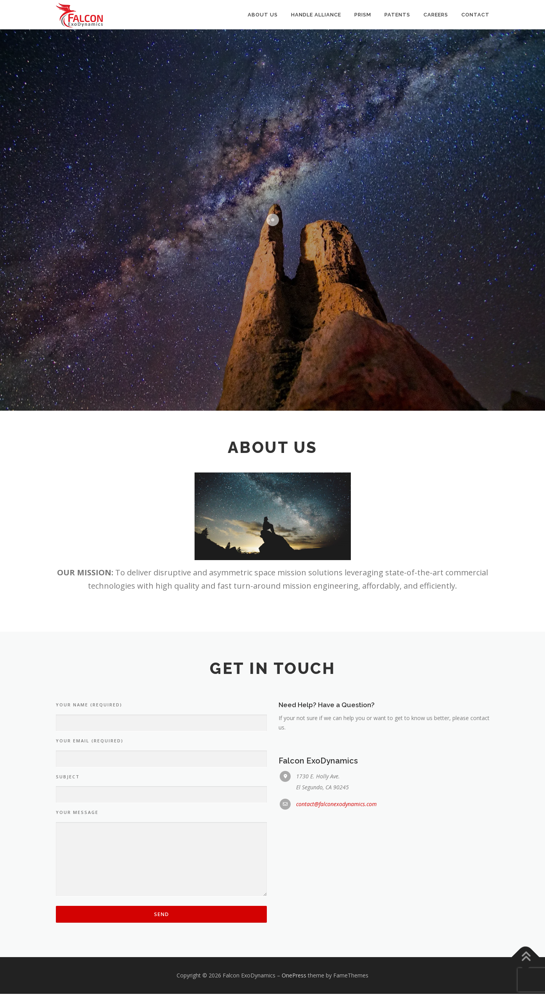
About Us (263, 15)
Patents (397, 15)
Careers (435, 15)
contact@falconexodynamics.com (336, 807)
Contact (475, 15)
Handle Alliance (316, 15)
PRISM (362, 15)
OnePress (294, 979)
